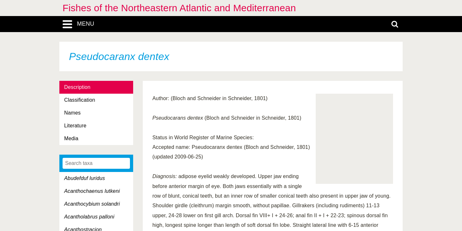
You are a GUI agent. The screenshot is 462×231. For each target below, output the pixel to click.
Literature (75, 125)
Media (71, 138)
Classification (79, 100)
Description (77, 87)
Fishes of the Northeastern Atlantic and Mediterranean (179, 8)
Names (72, 113)
